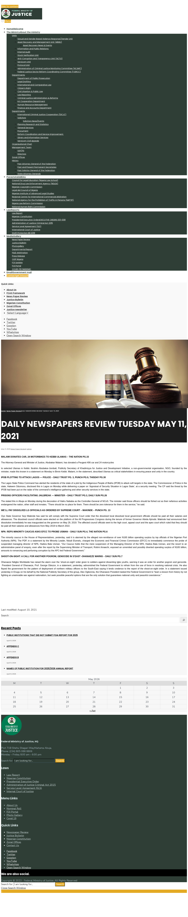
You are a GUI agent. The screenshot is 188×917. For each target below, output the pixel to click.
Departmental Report (22, 249)
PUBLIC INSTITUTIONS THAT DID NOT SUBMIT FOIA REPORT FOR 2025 (42, 635)
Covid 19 (11, 818)
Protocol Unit (24, 65)
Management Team (21, 147)
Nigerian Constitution (22, 216)
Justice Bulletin (19, 242)
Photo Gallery (14, 815)
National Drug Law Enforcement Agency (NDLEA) (35, 183)
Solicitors (22, 117)
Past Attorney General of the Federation (37, 163)
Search (5, 615)
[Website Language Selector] (18, 313)
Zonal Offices (18, 157)
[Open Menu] (2, 21)
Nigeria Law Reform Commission (27, 203)
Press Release (18, 256)
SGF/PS (21, 150)
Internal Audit (24, 52)
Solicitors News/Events (33, 121)
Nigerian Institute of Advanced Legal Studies (33, 193)
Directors (22, 154)
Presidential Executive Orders (39, 219)
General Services (26, 127)
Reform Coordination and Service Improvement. (41, 134)
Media (14, 236)
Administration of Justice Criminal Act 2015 (32, 223)
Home (15, 28)
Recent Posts (11, 628)
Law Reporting (24, 94)
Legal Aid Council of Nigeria (25, 190)
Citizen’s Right (24, 88)
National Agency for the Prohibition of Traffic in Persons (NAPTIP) (43, 200)
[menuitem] (97, 102)
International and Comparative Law (34, 85)
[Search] (184, 620)
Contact (17, 275)
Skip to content (9, 6)
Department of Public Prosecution (34, 78)
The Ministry (23, 32)
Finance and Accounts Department (34, 108)
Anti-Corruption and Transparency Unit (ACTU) (40, 58)
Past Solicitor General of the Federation (36, 170)
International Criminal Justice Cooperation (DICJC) (42, 114)
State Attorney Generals (29, 173)
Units (14, 35)
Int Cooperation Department (31, 101)
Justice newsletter (17, 309)
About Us (11, 289)
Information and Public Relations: (33, 48)
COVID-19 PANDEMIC (21, 269)
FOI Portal (16, 265)
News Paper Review (21, 239)
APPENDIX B (13, 657)
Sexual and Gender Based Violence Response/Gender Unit (45, 38)
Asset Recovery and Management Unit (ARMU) (40, 42)
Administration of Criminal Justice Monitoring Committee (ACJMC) (50, 68)
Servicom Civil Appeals (28, 140)
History (15, 160)
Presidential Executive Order (23, 781)
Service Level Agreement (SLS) (26, 226)
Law (13, 209)
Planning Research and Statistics (33, 124)
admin (29, 449)
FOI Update (17, 262)
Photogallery (18, 246)
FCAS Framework (16, 293)
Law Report (17, 213)
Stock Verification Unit (28, 55)
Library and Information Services (33, 137)
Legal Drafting (24, 81)
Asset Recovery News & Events (37, 45)
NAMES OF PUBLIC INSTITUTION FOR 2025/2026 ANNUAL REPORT (40, 668)
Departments (18, 75)
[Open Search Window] (19, 335)
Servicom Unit (24, 61)
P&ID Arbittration (20, 252)
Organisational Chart (22, 144)
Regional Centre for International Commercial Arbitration (39, 196)
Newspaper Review (17, 832)
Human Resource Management (33, 104)
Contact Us (13, 845)
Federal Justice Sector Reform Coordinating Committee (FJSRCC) (49, 71)
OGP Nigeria (17, 259)
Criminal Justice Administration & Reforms (38, 98)
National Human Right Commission (28, 206)
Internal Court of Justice (20, 791)
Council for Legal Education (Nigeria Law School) (35, 180)
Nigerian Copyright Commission (27, 187)
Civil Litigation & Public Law (30, 91)
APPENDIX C (13, 646)
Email (19, 272)
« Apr (93, 710)
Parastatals (16, 177)
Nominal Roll (14, 808)
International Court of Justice (26, 229)
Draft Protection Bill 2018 (23, 233)
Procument (23, 131)
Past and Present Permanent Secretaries (37, 167)
